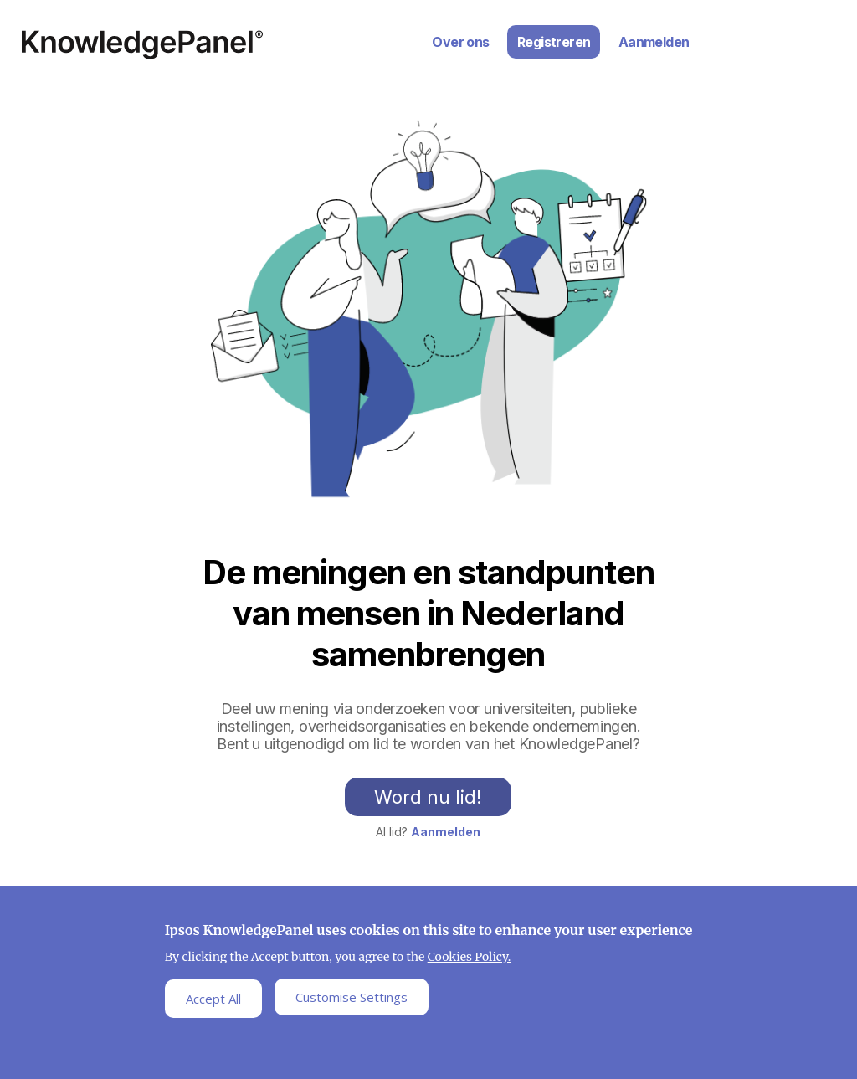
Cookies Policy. (469, 961)
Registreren (553, 41)
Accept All (213, 1002)
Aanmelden (654, 41)
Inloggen (807, 20)
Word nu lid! (428, 797)
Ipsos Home (142, 45)
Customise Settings (351, 1001)
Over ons (460, 41)
